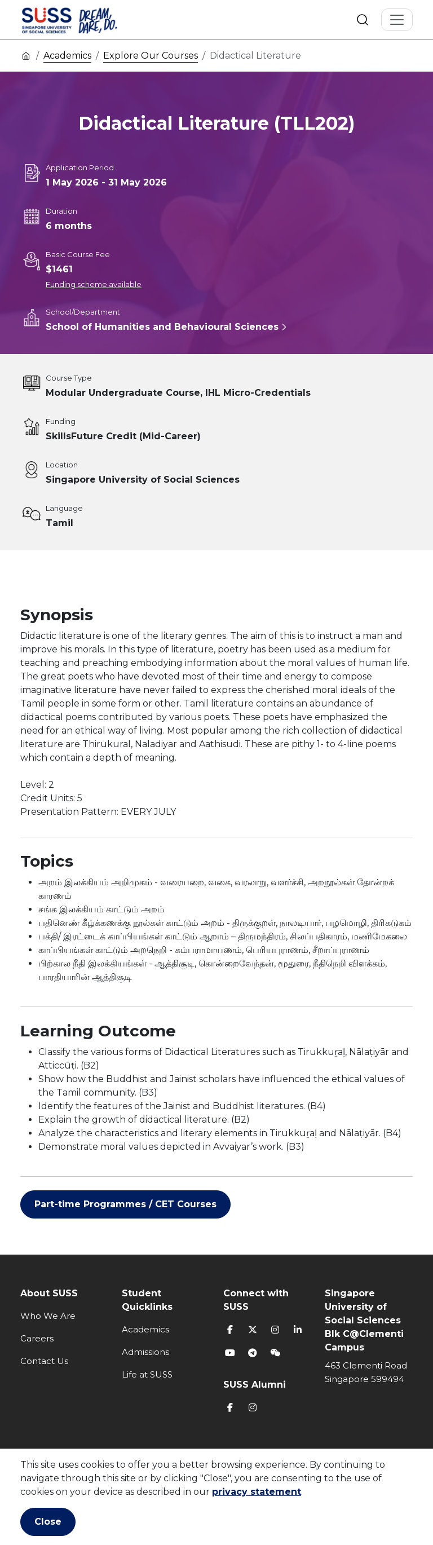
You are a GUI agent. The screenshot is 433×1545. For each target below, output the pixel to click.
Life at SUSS (147, 1374)
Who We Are (48, 1315)
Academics (67, 55)
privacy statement (256, 1491)
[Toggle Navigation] (397, 19)
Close (47, 1521)
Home (26, 55)
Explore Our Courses (150, 55)
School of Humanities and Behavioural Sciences (162, 326)
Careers (37, 1338)
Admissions (145, 1352)
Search (362, 19)
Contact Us (44, 1361)
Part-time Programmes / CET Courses (125, 1204)
